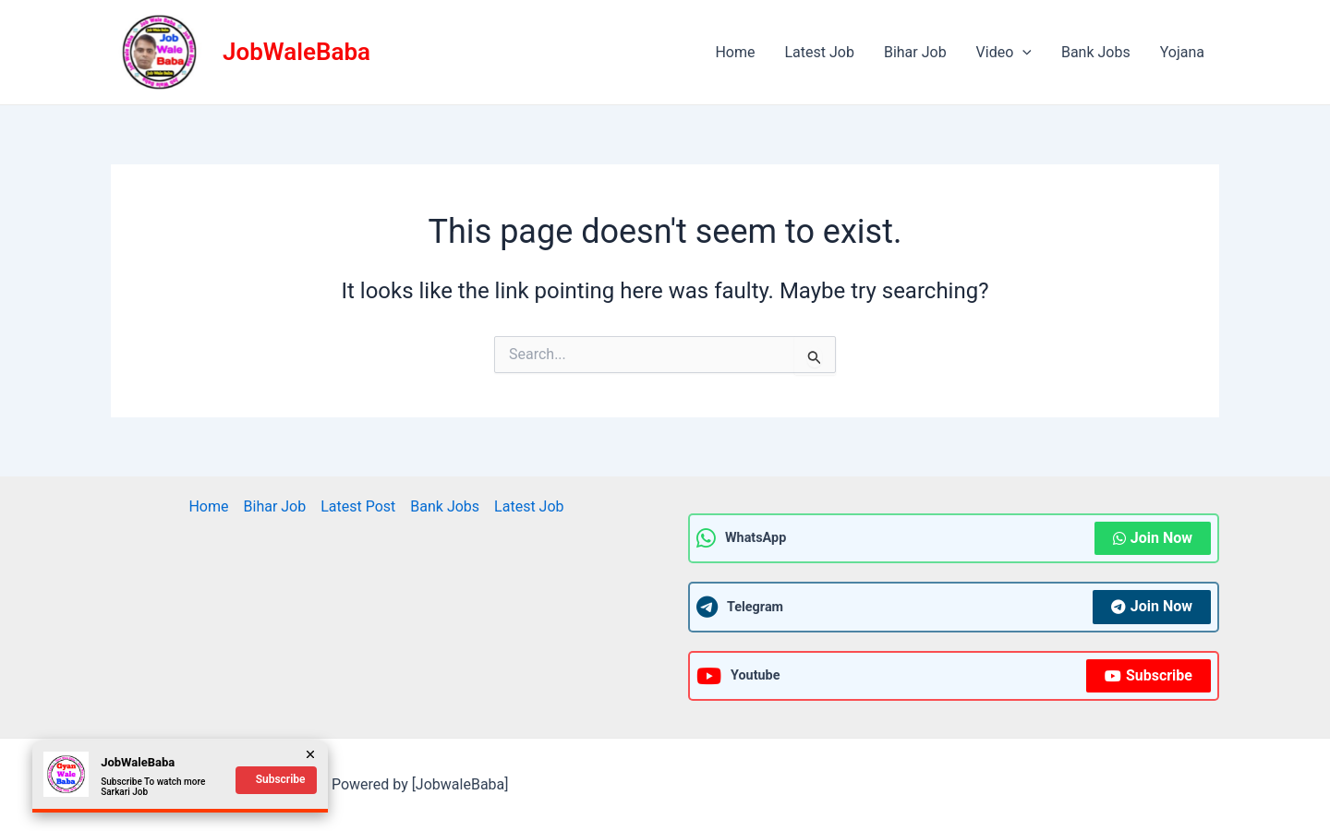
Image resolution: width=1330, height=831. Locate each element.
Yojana (1182, 52)
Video (1004, 53)
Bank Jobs (1095, 52)
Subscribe (1148, 675)
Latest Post (357, 506)
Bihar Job (915, 52)
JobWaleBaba (296, 52)
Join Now (1152, 538)
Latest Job (818, 52)
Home (735, 52)
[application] (1022, 53)
